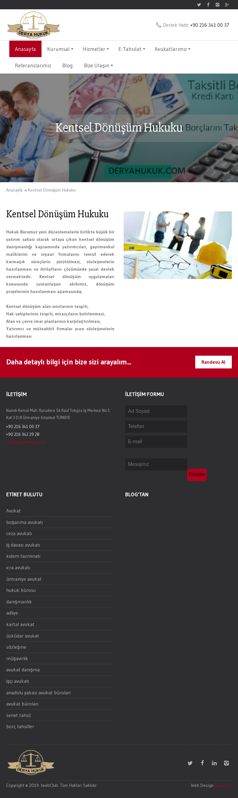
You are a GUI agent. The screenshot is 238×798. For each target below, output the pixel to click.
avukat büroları (22, 704)
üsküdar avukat (22, 636)
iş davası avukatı (23, 545)
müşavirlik (17, 658)
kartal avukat (20, 624)
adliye (12, 613)
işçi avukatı (17, 681)
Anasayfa (25, 49)
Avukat (13, 510)
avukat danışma (23, 669)
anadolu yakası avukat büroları (38, 692)
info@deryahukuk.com (25, 442)
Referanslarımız (33, 65)
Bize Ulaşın (98, 65)
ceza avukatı (19, 533)
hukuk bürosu (21, 590)
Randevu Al (213, 362)
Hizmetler (96, 49)
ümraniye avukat (24, 579)
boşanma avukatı (24, 522)
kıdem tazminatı (23, 556)
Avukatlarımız (173, 49)
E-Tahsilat (131, 49)
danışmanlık (19, 601)
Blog (67, 65)
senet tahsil (18, 715)
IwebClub (223, 785)
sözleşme (16, 647)
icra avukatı (18, 567)
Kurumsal (60, 49)
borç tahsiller (20, 726)
